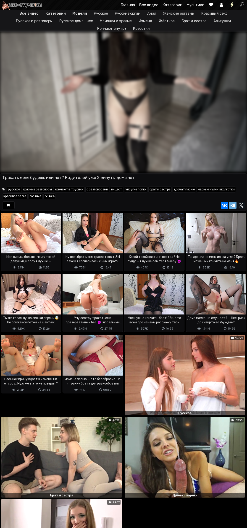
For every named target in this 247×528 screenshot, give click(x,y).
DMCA (7, 506)
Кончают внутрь (111, 28)
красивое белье (14, 196)
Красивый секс (214, 13)
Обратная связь (47, 506)
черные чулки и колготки (216, 189)
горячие (35, 196)
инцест (116, 189)
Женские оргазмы (179, 13)
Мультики (195, 5)
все (50, 196)
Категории (172, 5)
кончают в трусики (69, 189)
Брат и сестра (194, 21)
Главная (128, 5)
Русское (101, 13)
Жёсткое (167, 21)
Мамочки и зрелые (116, 21)
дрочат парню (184, 189)
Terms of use (23, 506)
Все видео (148, 5)
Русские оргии (127, 13)
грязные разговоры (37, 189)
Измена (145, 21)
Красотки (141, 28)
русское (14, 189)
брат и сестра (160, 189)
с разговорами (97, 189)
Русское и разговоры (34, 21)
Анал (151, 13)
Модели (79, 13)
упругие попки (135, 189)
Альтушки (222, 21)
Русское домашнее (76, 21)
